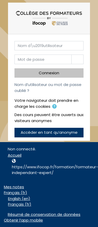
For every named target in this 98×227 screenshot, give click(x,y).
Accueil (14, 155)
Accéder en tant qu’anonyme (49, 132)
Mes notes (14, 187)
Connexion (49, 73)
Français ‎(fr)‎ (15, 192)
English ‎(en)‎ (19, 198)
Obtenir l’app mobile (23, 220)
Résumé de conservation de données (44, 214)
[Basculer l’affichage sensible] (77, 59)
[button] (54, 107)
